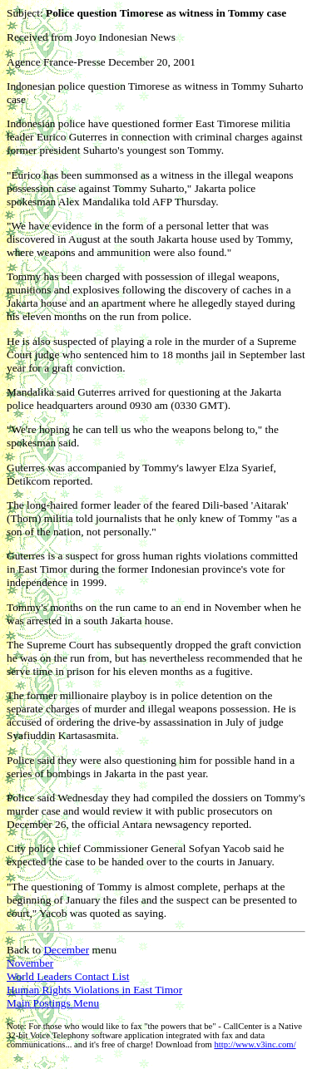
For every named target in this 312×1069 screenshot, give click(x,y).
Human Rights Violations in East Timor (94, 989)
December (66, 949)
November (30, 963)
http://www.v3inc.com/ (254, 1044)
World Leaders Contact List (68, 976)
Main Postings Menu (53, 1003)
